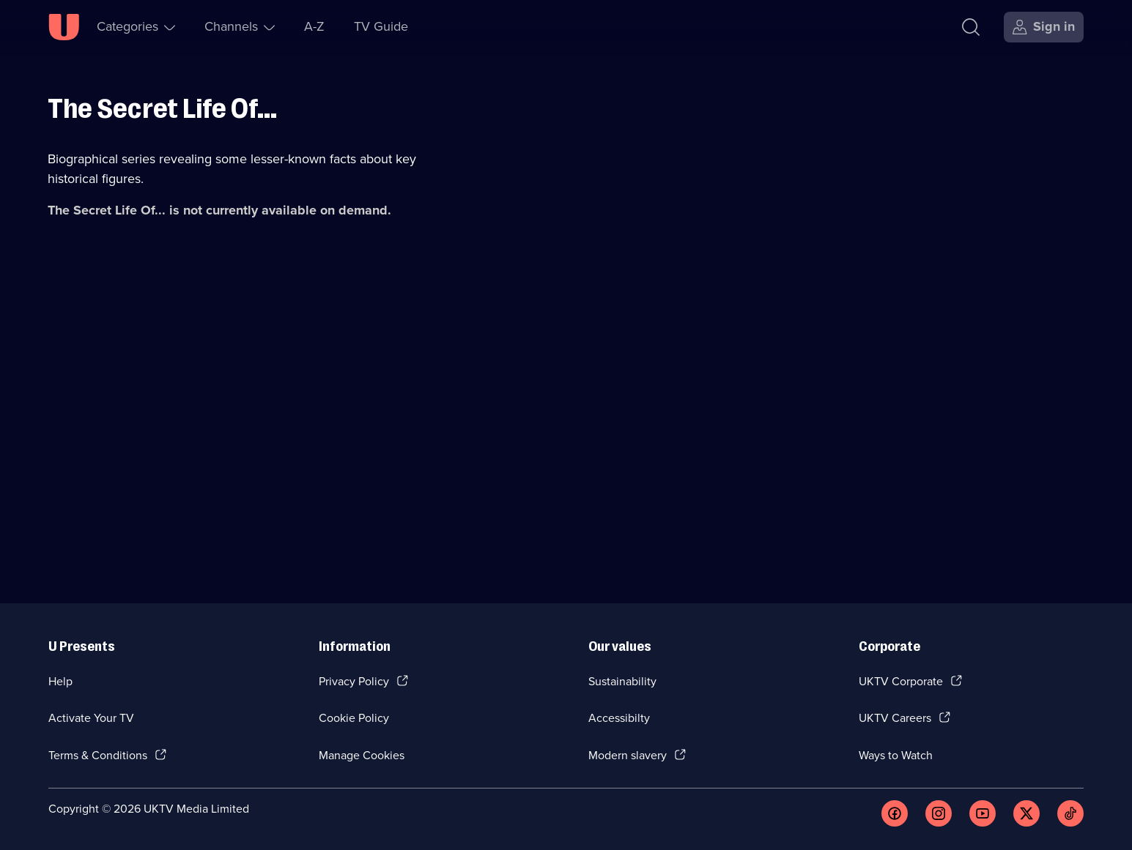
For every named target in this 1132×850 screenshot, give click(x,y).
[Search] (970, 27)
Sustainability (622, 681)
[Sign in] (1044, 27)
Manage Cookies (361, 755)
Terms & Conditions (97, 755)
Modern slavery (627, 755)
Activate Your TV (91, 717)
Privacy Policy (354, 681)
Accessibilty (619, 717)
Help (60, 681)
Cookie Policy (354, 717)
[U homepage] (63, 27)
